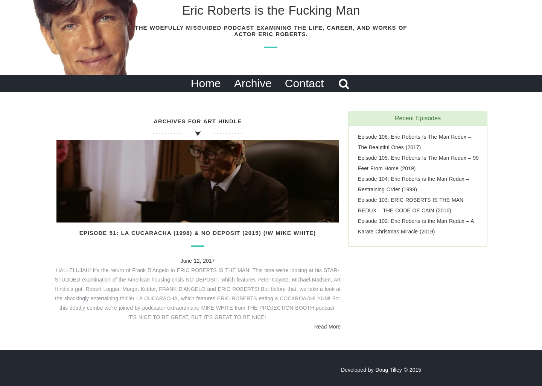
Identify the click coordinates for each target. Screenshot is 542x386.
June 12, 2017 (198, 261)
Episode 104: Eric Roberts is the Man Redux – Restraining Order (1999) (413, 184)
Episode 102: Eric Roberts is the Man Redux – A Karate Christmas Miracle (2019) (416, 226)
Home (206, 83)
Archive (253, 83)
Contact (304, 83)
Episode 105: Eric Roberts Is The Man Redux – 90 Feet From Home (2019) (418, 163)
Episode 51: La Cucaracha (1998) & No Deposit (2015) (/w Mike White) (197, 233)
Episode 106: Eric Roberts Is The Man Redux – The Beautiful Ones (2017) (414, 142)
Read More (327, 327)
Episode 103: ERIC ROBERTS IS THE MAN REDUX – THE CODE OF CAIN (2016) (410, 205)
